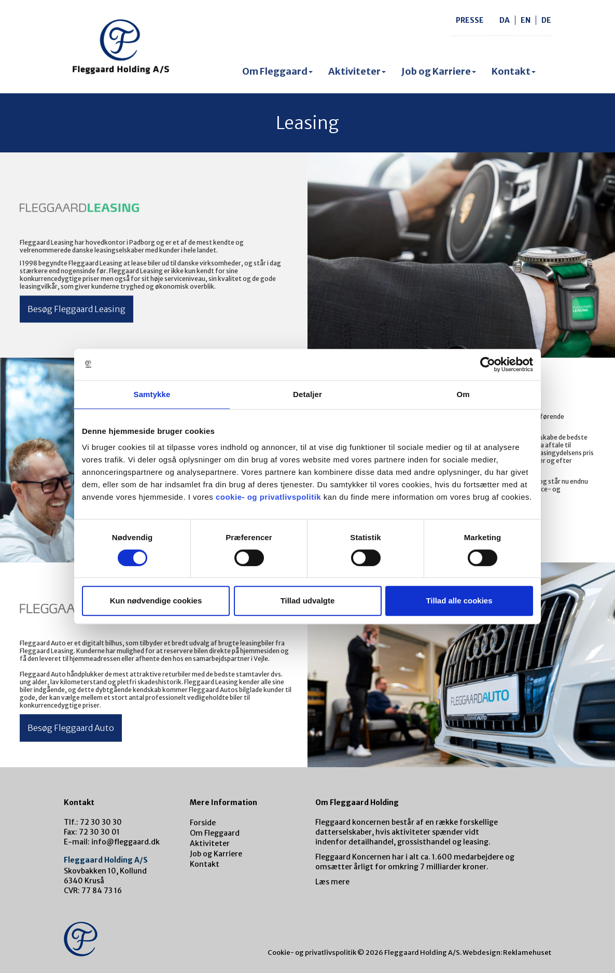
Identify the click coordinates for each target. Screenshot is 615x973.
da (504, 20)
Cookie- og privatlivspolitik (312, 952)
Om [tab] (462, 394)
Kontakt (204, 864)
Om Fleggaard (215, 833)
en (525, 20)
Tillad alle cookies (459, 600)
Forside (203, 822)
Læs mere (332, 881)
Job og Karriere (216, 853)
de (546, 20)
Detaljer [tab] (307, 394)
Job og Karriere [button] (438, 71)
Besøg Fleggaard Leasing (76, 309)
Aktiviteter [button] (357, 71)
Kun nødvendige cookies (156, 600)
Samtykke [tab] (152, 394)
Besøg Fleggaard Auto (70, 728)
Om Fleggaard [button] (277, 71)
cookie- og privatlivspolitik (268, 496)
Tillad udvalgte (308, 600)
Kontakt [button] (514, 71)
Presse (470, 20)
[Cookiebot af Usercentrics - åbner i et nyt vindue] (487, 364)
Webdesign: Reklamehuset (507, 952)
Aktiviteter (210, 843)
